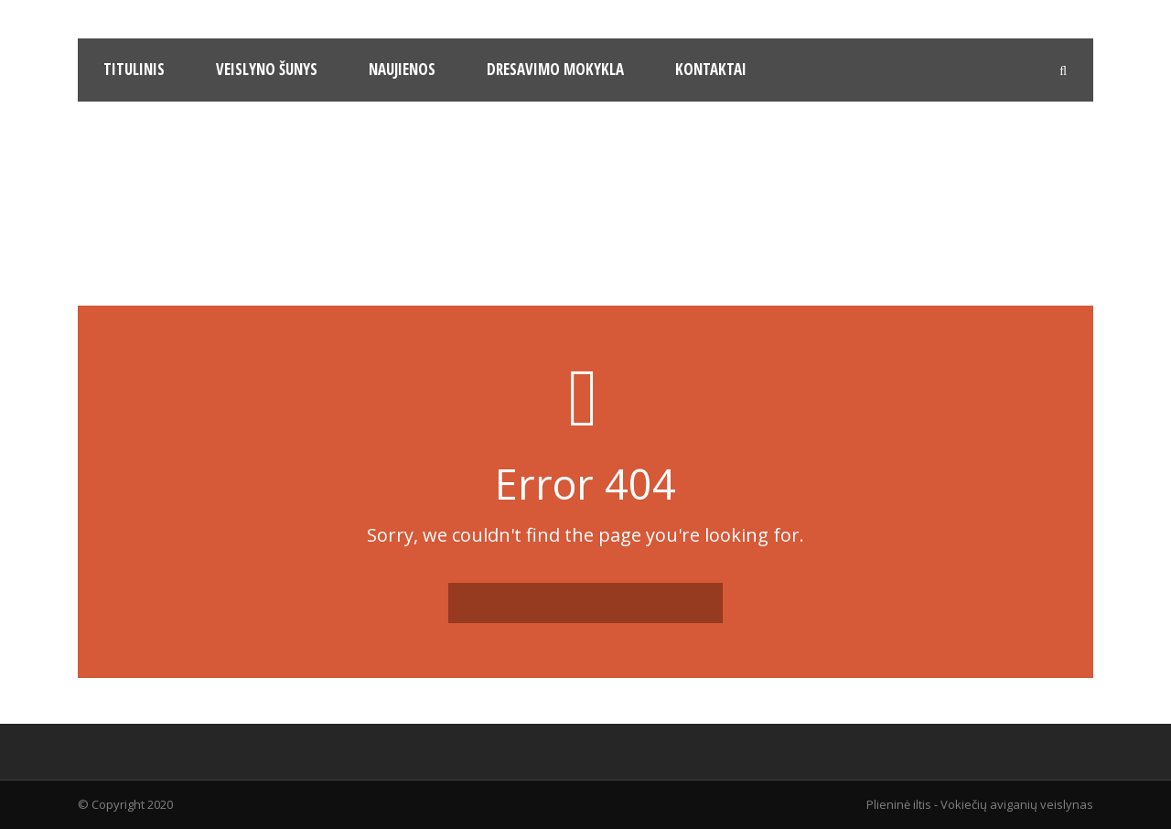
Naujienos (402, 69)
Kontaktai (711, 69)
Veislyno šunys (266, 69)
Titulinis (134, 69)
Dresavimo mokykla (555, 69)
